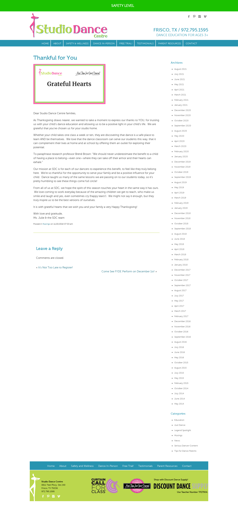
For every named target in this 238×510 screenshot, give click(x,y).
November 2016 (182, 326)
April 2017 (179, 306)
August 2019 (180, 182)
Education (179, 420)
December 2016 (182, 321)
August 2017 (180, 290)
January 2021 (181, 105)
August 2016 (180, 342)
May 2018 (179, 244)
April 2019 (179, 192)
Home (45, 43)
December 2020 (182, 110)
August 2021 (180, 69)
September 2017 (182, 285)
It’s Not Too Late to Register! (55, 267)
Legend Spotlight (182, 430)
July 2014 (179, 393)
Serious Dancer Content (186, 445)
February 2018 (181, 259)
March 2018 (180, 254)
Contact (191, 43)
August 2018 (180, 234)
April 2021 (179, 89)
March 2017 (180, 311)
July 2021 (179, 74)
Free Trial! (125, 43)
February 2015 (181, 383)
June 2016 (179, 352)
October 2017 (181, 280)
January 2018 (181, 264)
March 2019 (180, 197)
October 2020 (181, 120)
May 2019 (179, 187)
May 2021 (179, 84)
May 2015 (179, 378)
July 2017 (179, 295)
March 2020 (180, 146)
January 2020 (181, 156)
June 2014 (179, 398)
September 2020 (182, 125)
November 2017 (182, 275)
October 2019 (181, 172)
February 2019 (181, 203)
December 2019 (182, 161)
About (57, 43)
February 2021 (181, 100)
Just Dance (179, 425)
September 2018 (182, 228)
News (177, 440)
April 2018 (179, 249)
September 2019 (182, 177)
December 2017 (182, 270)
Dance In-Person (104, 43)
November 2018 (182, 218)
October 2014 (181, 388)
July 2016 (179, 347)
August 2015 (180, 368)
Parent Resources (169, 43)
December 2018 (182, 213)
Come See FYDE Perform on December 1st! (128, 271)
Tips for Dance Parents (185, 451)
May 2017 (179, 300)
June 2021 (179, 79)
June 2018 (179, 239)
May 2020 (179, 136)
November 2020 (182, 115)
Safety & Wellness (77, 43)
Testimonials (145, 43)
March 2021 (180, 94)
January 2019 (181, 208)
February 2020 (181, 151)
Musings (178, 435)
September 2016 (182, 337)
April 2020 (179, 141)
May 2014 (179, 403)
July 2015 (179, 373)
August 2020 (180, 131)
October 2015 (181, 362)
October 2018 (181, 223)
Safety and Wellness (82, 466)
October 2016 (181, 331)
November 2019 (182, 167)
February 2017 (181, 316)
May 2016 (179, 357)
